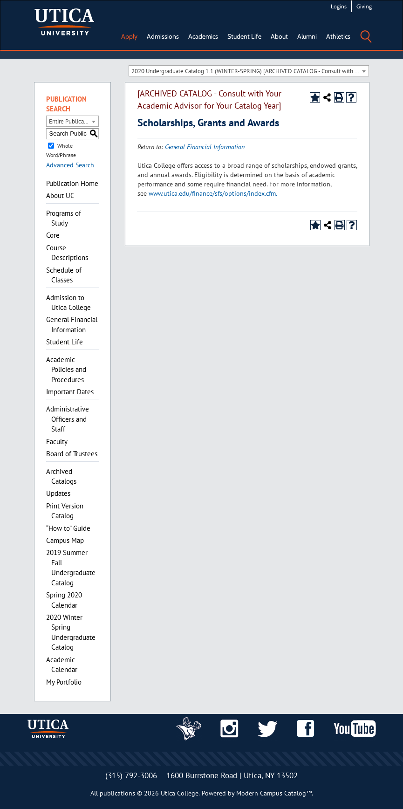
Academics (203, 36)
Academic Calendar (61, 664)
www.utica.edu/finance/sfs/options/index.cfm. (213, 193)
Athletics (338, 36)
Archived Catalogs (61, 476)
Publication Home (72, 183)
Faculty (57, 441)
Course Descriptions (67, 252)
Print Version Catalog (64, 510)
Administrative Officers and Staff (67, 418)
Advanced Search (70, 165)
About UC (60, 195)
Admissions (163, 36)
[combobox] (249, 70)
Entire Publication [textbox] (71, 121)
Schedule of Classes (64, 275)
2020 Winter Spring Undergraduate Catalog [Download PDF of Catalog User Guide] (71, 632)
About (279, 36)
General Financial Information (71, 324)
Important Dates (70, 391)
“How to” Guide (68, 528)
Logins (339, 6)
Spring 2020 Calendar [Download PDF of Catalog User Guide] (64, 599)
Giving (364, 6)
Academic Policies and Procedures (66, 369)
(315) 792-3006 (131, 775)
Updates (58, 493)
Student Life (244, 36)
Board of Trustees (71, 453)
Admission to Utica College (68, 302)
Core (53, 235)
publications (117, 793)
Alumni (307, 36)
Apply (129, 36)
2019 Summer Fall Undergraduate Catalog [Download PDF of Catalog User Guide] (71, 567)
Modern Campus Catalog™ (274, 793)
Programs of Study (63, 218)
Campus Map (65, 540)
